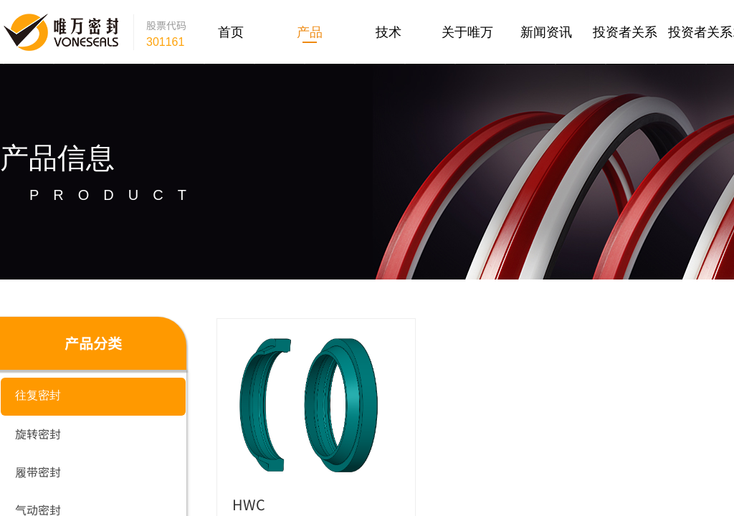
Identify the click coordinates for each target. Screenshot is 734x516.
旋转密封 (38, 433)
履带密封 (38, 471)
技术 (388, 32)
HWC (248, 504)
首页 (231, 32)
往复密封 (38, 395)
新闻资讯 (546, 32)
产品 (310, 32)
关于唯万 (467, 32)
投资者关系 (625, 32)
